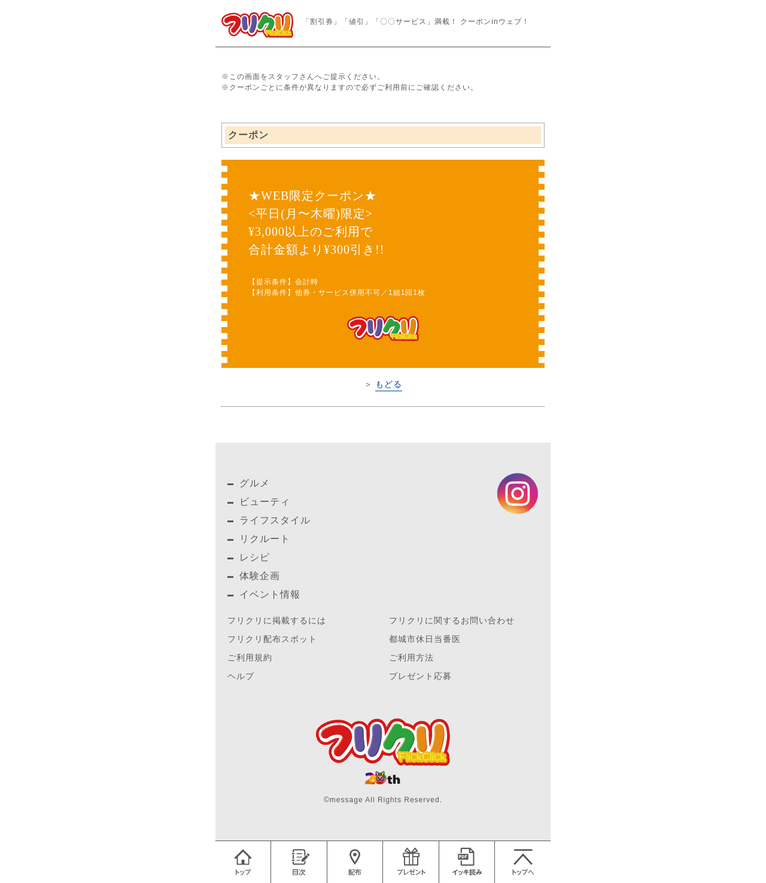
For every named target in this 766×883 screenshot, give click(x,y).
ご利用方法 (411, 657)
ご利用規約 (249, 657)
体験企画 (259, 576)
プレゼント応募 (420, 676)
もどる (388, 384)
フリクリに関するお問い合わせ (452, 620)
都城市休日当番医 (425, 639)
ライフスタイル (275, 520)
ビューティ (264, 502)
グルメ (254, 483)
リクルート (264, 539)
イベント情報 (269, 594)
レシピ (254, 557)
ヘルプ (240, 676)
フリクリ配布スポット (272, 639)
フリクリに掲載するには (276, 620)
